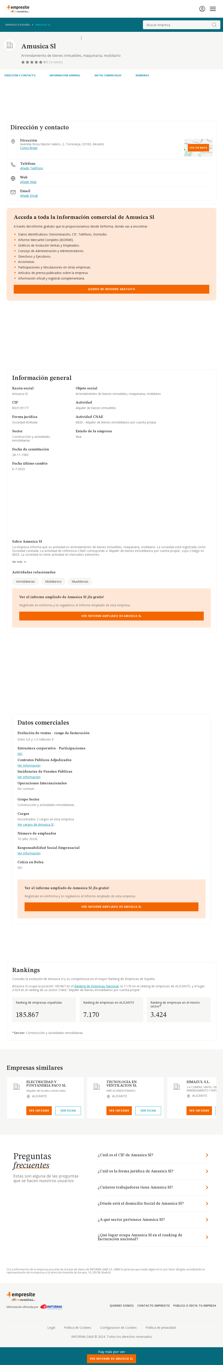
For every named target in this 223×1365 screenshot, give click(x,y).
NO (19, 754)
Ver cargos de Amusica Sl (35, 825)
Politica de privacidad (161, 1327)
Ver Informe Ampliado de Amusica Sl (111, 616)
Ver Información (28, 766)
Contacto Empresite (153, 1306)
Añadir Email (29, 196)
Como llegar (29, 148)
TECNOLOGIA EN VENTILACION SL (121, 1083)
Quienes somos (122, 1306)
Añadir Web (28, 182)
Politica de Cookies (77, 1327)
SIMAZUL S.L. (198, 1082)
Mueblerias (80, 581)
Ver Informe (39, 1110)
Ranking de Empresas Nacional (96, 986)
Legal (51, 1327)
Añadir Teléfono (31, 168)
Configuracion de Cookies (118, 1327)
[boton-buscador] (214, 24)
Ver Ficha (68, 1110)
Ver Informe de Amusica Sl (111, 1359)
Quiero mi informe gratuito (111, 289)
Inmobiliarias (25, 581)
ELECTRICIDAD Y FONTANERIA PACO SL (46, 1083)
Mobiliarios (53, 581)
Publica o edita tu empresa (194, 1306)
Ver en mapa (198, 147)
